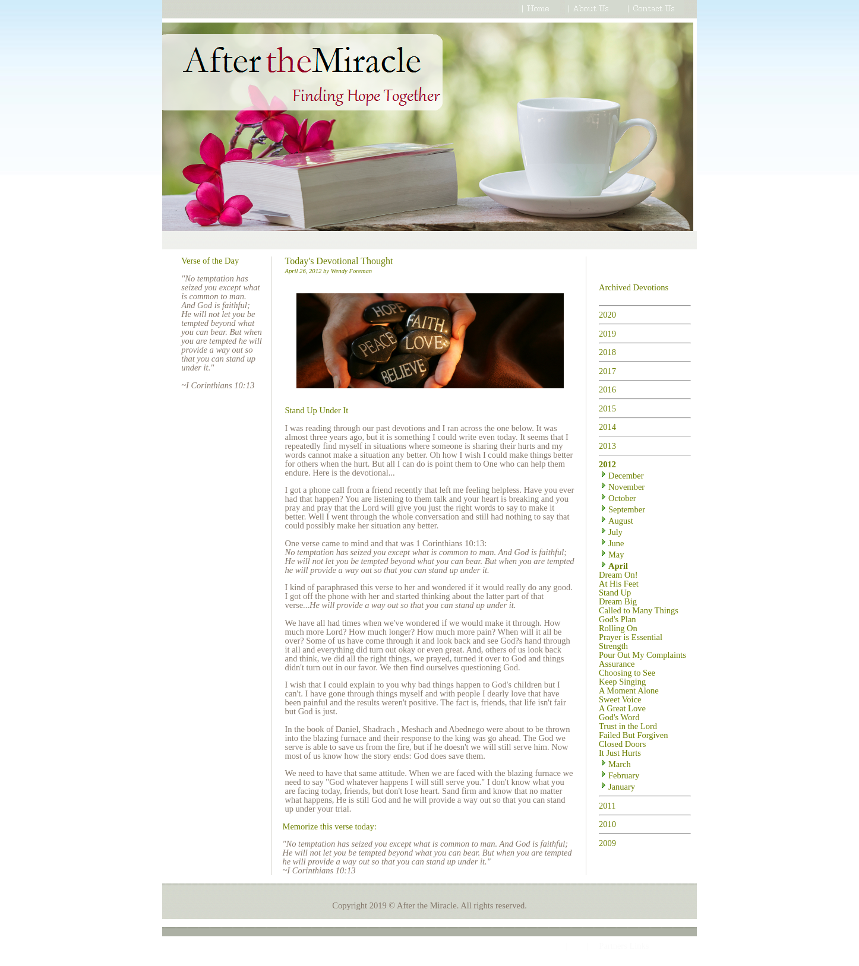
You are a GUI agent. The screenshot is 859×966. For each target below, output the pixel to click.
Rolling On (618, 628)
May (611, 554)
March (615, 764)
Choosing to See (627, 672)
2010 (607, 824)
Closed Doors (622, 744)
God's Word (619, 717)
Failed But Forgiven (633, 735)
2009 (607, 843)
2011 (607, 805)
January (617, 786)
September (622, 509)
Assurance (616, 664)
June (611, 543)
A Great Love (622, 708)
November (622, 487)
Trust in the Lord (628, 726)
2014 (607, 427)
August (616, 520)
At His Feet (619, 583)
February (619, 775)
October (617, 498)
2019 (607, 333)
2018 (607, 352)
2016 (607, 389)
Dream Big (618, 601)
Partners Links (624, 946)
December (621, 475)
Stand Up (615, 592)
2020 (607, 314)
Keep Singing (622, 681)
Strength (613, 646)
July (611, 532)
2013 (607, 446)
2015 (607, 408)
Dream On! (618, 574)
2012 (607, 464)
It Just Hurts (620, 753)
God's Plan (617, 619)
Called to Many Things (638, 610)
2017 (607, 371)
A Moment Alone (629, 690)
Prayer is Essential (630, 637)
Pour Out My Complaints (642, 655)
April (613, 566)
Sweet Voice (620, 699)
